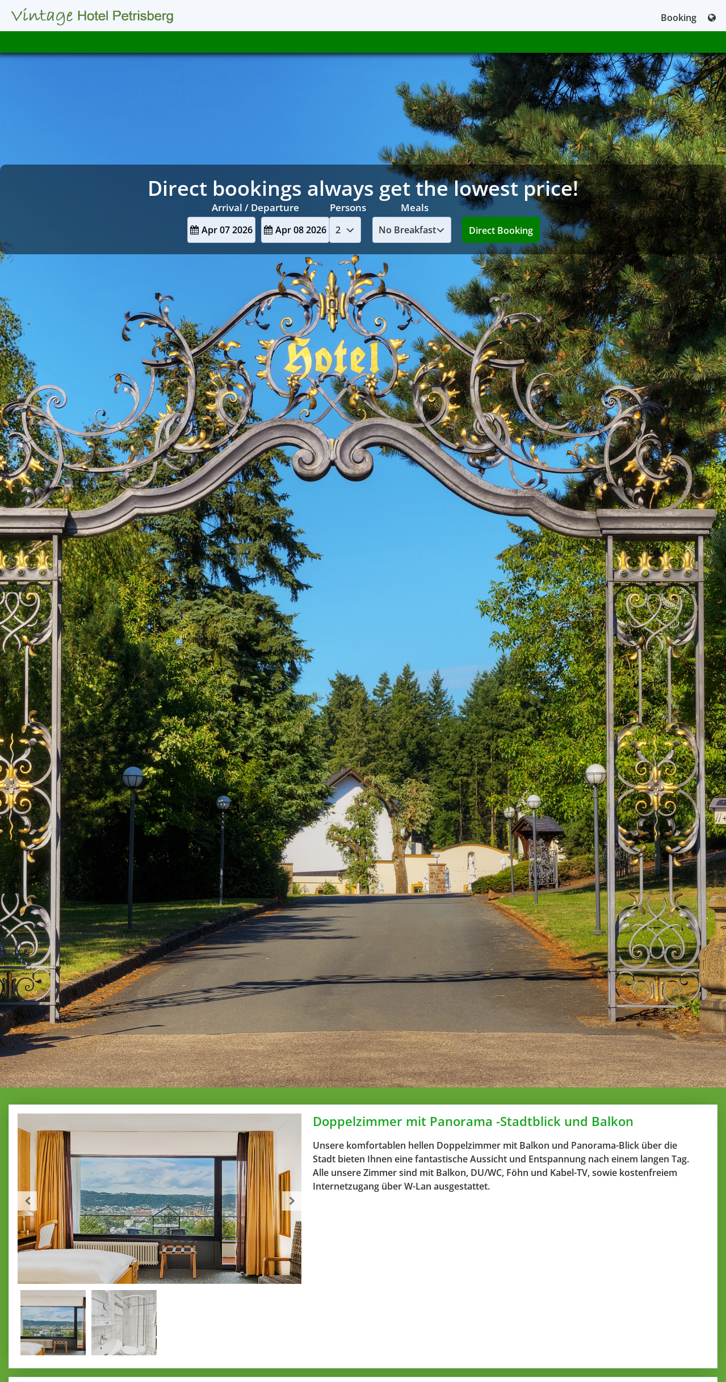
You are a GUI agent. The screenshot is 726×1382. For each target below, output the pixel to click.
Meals (415, 207)
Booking (678, 17)
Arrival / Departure (255, 207)
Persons (348, 207)
